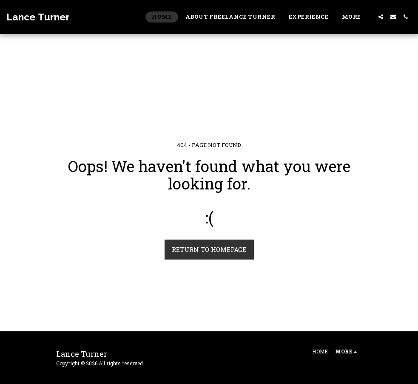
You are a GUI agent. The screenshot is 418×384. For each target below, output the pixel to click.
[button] (381, 17)
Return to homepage (209, 249)
